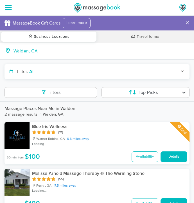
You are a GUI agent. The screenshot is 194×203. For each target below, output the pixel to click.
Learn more (76, 23)
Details (173, 156)
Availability (145, 156)
